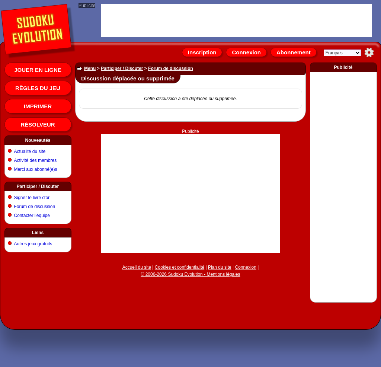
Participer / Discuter (38, 186)
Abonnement (293, 52)
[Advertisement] (190, 162)
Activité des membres (35, 160)
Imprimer (38, 106)
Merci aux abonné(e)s (35, 169)
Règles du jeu (37, 88)
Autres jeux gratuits (33, 243)
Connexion (246, 52)
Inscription (202, 52)
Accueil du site (136, 267)
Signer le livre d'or (32, 197)
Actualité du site (30, 151)
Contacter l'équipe (32, 215)
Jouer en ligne (37, 70)
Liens (38, 232)
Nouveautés (37, 140)
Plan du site (219, 267)
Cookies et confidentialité (179, 267)
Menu (90, 68)
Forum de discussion (34, 206)
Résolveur (37, 124)
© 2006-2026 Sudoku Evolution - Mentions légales (190, 274)
